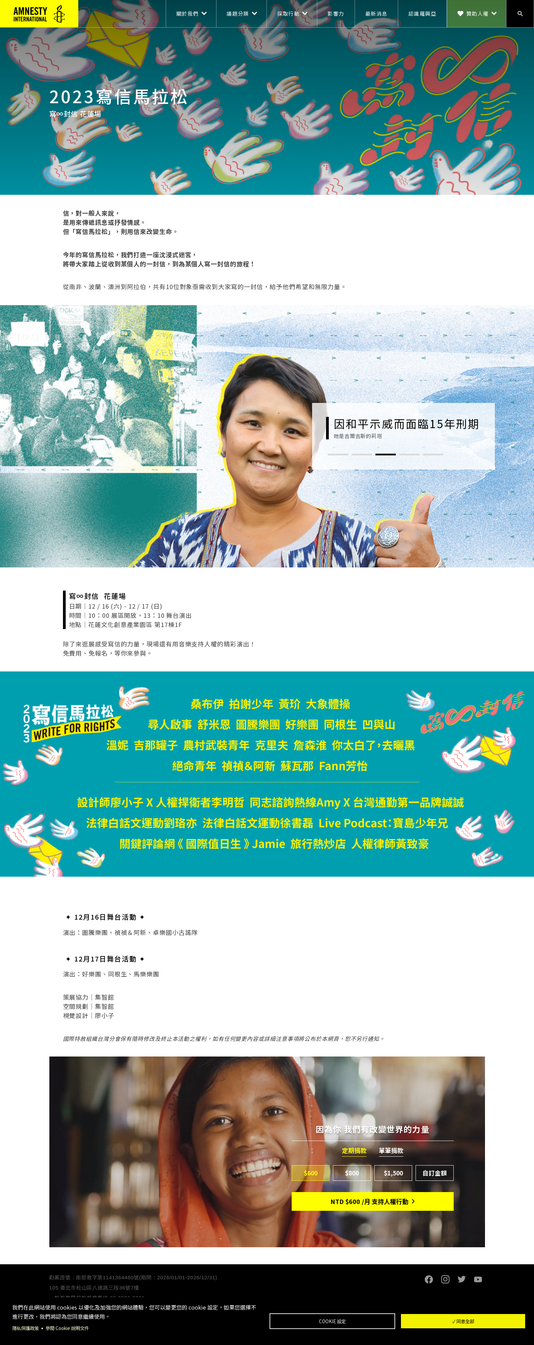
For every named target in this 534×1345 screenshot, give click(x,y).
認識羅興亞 (422, 13)
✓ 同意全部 (463, 1320)
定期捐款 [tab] (354, 1150)
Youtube (478, 1279)
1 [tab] (338, 454)
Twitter (462, 1279)
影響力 (335, 13)
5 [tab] (433, 454)
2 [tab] (362, 454)
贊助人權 (477, 13)
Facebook (429, 1279)
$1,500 (393, 1172)
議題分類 (238, 13)
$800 (352, 1172)
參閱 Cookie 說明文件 (71, 1328)
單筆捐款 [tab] (391, 1150)
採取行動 (288, 13)
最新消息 (376, 13)
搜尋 (520, 13)
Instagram (445, 1279)
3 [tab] (385, 454)
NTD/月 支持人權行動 (369, 1201)
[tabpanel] (403, 428)
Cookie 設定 (332, 1320)
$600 (310, 1172)
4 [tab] (409, 454)
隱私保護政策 (26, 1328)
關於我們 (187, 13)
